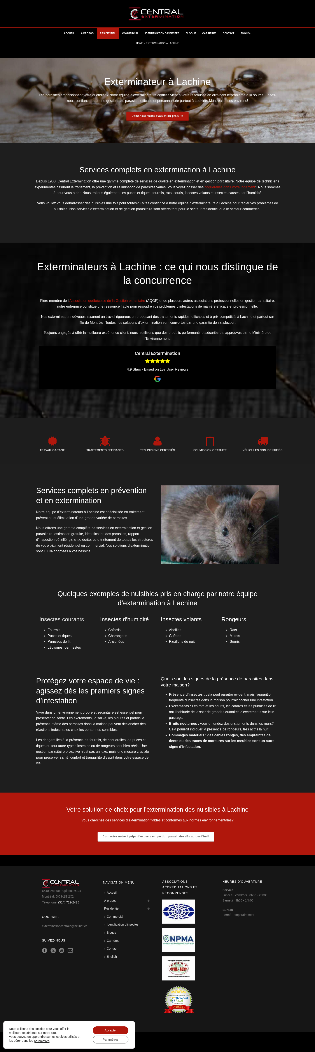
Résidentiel (108, 33)
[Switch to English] (111, 957)
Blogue (191, 33)
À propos (87, 33)
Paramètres (110, 1039)
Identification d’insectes (162, 33)
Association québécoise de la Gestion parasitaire (107, 301)
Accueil (69, 33)
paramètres (41, 1041)
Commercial (130, 33)
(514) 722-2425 (68, 902)
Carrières (209, 33)
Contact (228, 33)
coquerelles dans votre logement (230, 187)
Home (139, 43)
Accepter (111, 1030)
